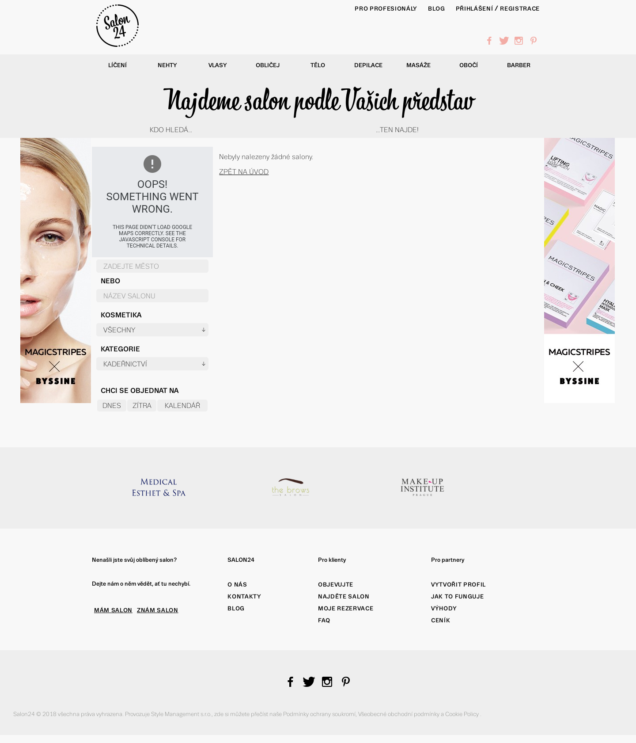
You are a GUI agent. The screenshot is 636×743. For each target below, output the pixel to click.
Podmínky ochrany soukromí (319, 714)
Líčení (117, 65)
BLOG (436, 8)
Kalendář (182, 405)
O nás (237, 584)
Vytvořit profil (458, 584)
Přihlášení (474, 8)
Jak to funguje (457, 596)
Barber (518, 65)
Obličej (268, 65)
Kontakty (244, 596)
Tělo (317, 65)
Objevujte (335, 584)
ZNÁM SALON (157, 610)
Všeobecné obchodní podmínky (399, 714)
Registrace (520, 8)
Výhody (444, 608)
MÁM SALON (113, 610)
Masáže (418, 65)
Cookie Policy (462, 714)
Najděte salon (344, 596)
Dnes (111, 405)
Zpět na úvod (244, 171)
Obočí (468, 65)
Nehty (167, 65)
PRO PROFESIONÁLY (386, 8)
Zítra (141, 405)
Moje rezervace (345, 608)
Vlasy (217, 65)
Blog (236, 608)
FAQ (324, 620)
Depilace (368, 65)
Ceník (440, 620)
